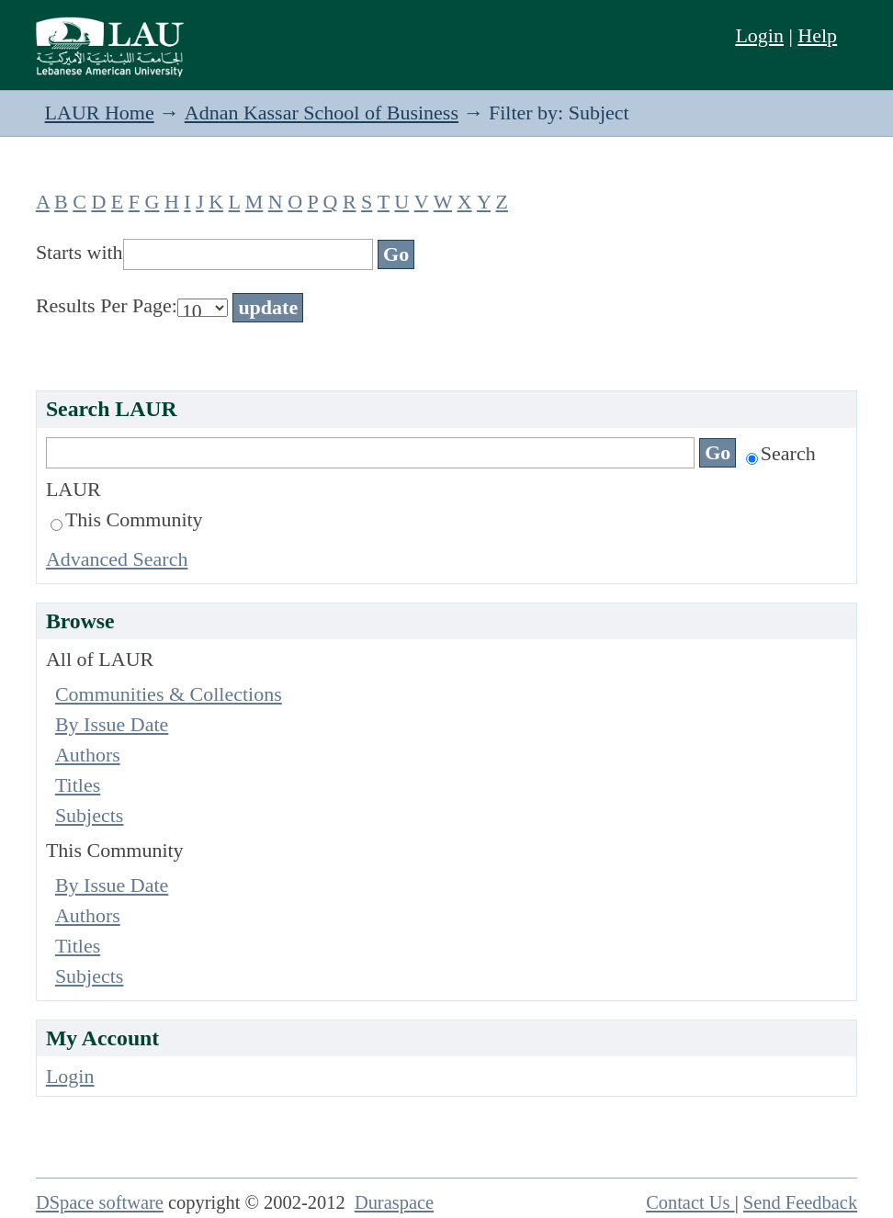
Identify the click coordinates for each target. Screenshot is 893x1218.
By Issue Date (111, 724)
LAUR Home (99, 112)
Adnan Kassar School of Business (321, 112)
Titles (77, 784)
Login (759, 35)
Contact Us (690, 1202)
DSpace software (100, 1202)
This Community (127, 519)
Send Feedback (800, 1202)
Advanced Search (117, 558)
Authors (87, 754)
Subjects (89, 815)
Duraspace (394, 1202)
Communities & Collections (168, 693)
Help (817, 35)
